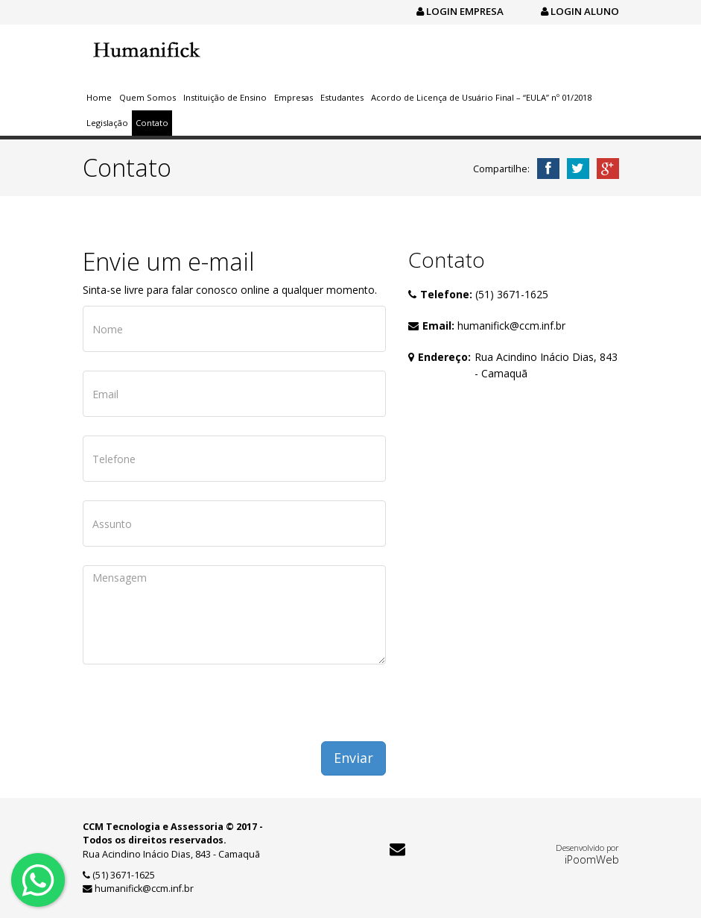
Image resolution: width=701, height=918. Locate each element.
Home (99, 97)
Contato (152, 122)
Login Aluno (580, 11)
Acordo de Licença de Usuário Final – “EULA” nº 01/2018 (481, 97)
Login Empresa (460, 11)
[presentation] (196, 712)
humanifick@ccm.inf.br (511, 325)
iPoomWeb (592, 859)
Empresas (293, 97)
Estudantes (342, 97)
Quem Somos (147, 97)
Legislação (107, 122)
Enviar (353, 758)
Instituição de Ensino (225, 97)
